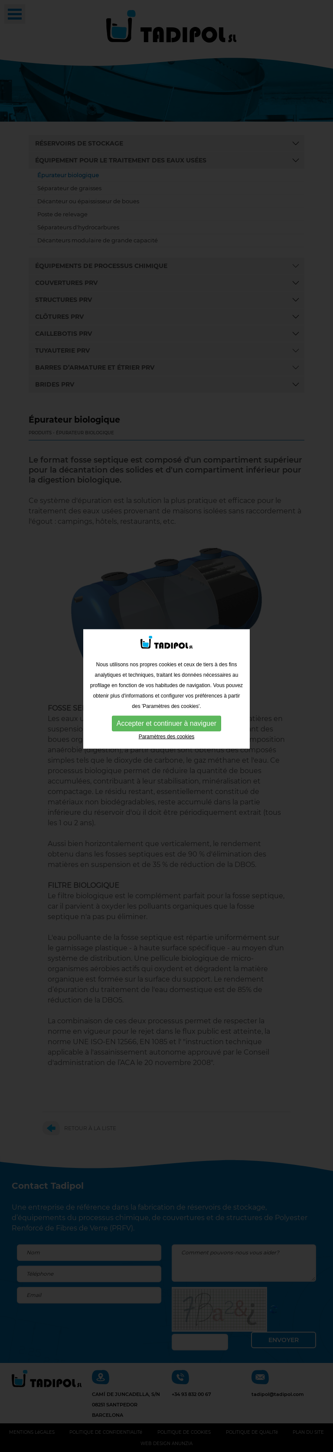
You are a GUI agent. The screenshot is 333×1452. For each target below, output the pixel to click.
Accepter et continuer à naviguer (166, 693)
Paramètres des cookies (167, 706)
